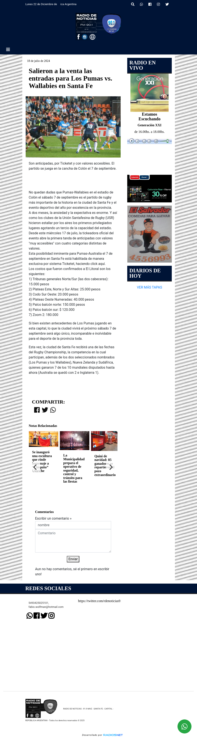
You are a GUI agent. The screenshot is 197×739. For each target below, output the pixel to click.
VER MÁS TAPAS (149, 287)
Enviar (73, 559)
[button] (132, 4)
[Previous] (35, 467)
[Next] (110, 467)
